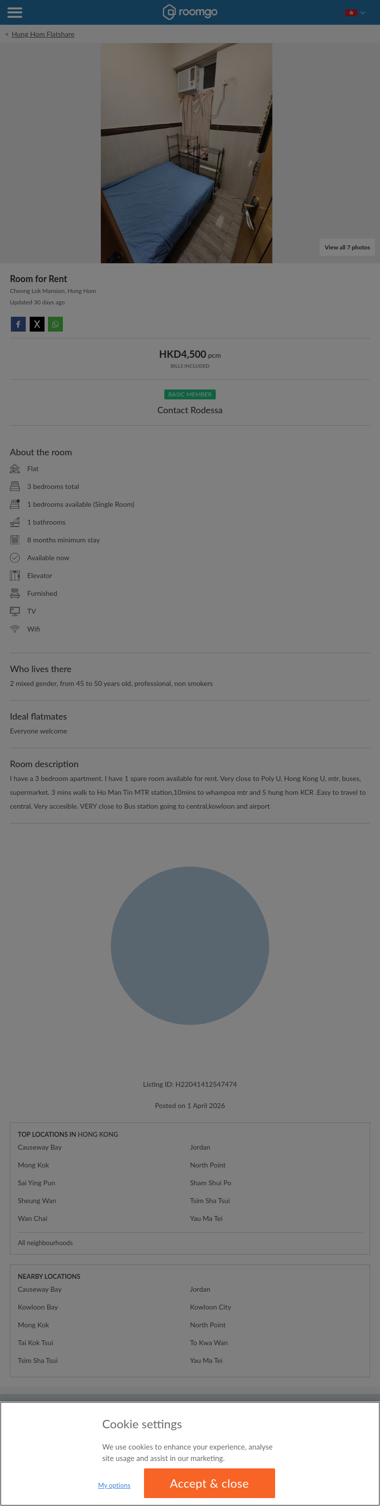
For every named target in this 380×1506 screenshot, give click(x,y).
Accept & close (209, 1483)
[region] (190, 1454)
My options (114, 1485)
